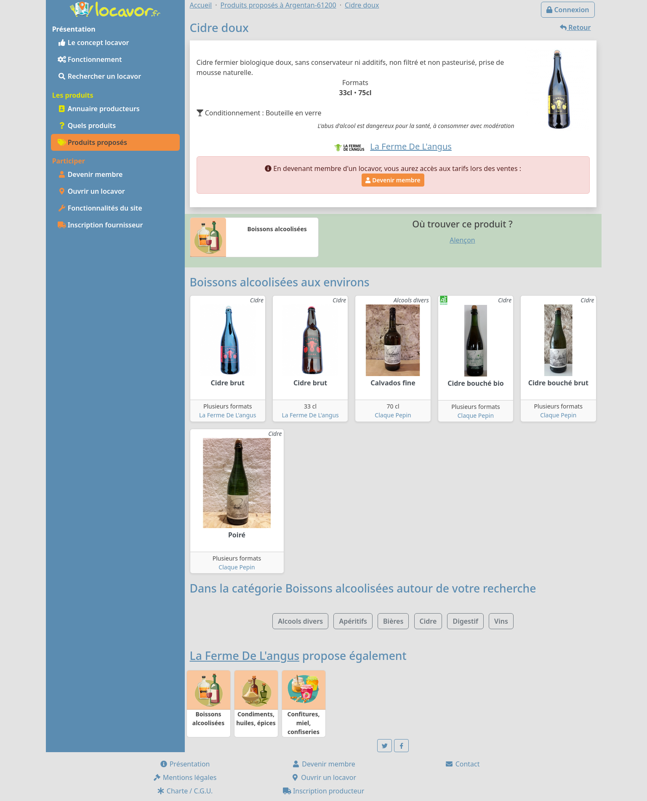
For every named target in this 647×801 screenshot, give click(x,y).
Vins (501, 621)
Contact (462, 764)
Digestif (465, 621)
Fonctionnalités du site (100, 208)
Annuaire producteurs (99, 108)
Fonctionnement (90, 59)
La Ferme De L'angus (227, 415)
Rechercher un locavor (99, 76)
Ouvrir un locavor (91, 191)
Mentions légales (185, 777)
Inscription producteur (324, 791)
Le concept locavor (93, 42)
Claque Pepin (393, 415)
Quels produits (87, 125)
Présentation (185, 764)
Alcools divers (300, 621)
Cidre (428, 621)
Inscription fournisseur (100, 225)
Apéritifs (353, 621)
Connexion (567, 9)
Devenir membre (90, 174)
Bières (393, 621)
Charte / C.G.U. (185, 791)
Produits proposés (92, 142)
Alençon (462, 240)
